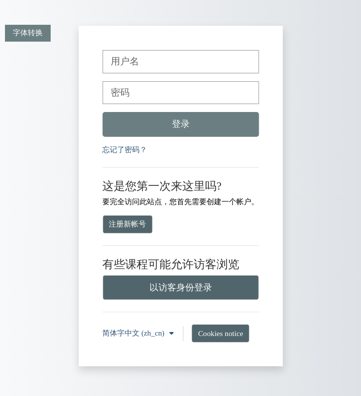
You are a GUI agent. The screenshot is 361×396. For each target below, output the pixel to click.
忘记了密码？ (124, 149)
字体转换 (28, 32)
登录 (181, 124)
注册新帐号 (127, 224)
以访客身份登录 (180, 287)
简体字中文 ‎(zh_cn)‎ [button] (134, 333)
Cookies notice (220, 333)
